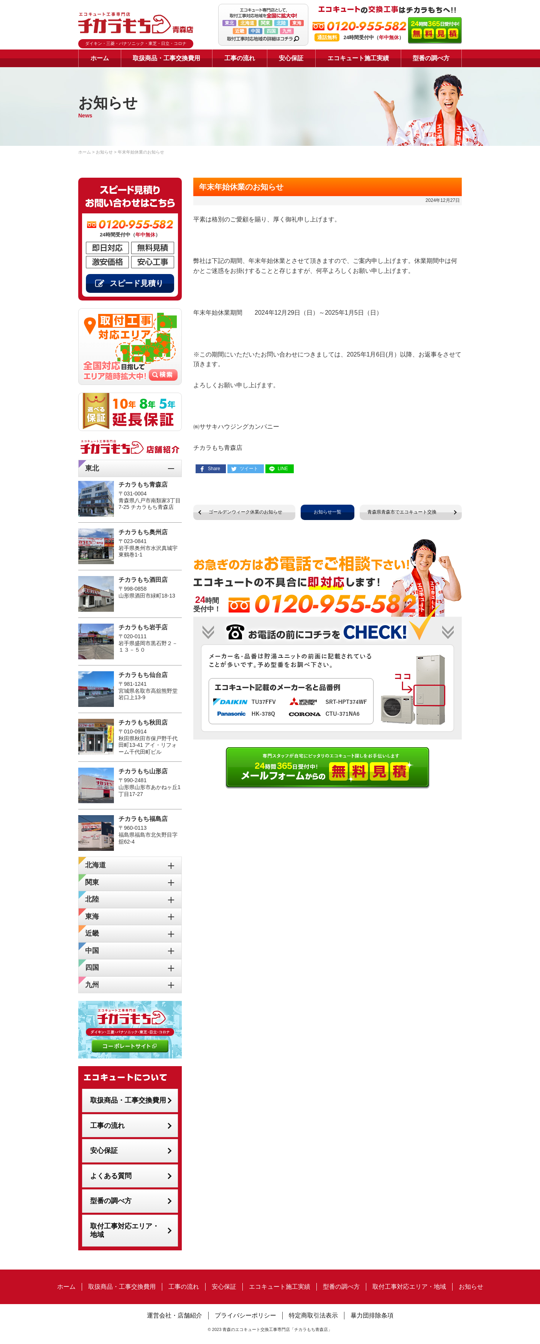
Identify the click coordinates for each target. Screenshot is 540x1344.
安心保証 (291, 58)
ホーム (100, 58)
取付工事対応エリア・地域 (124, 1230)
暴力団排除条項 (372, 1315)
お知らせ (471, 1286)
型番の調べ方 (431, 58)
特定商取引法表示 (313, 1315)
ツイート (249, 468)
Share (214, 468)
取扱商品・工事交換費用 (166, 58)
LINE (283, 468)
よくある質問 (111, 1176)
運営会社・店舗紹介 (174, 1315)
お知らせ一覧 (327, 512)
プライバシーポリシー (245, 1315)
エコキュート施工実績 (358, 58)
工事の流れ (239, 58)
